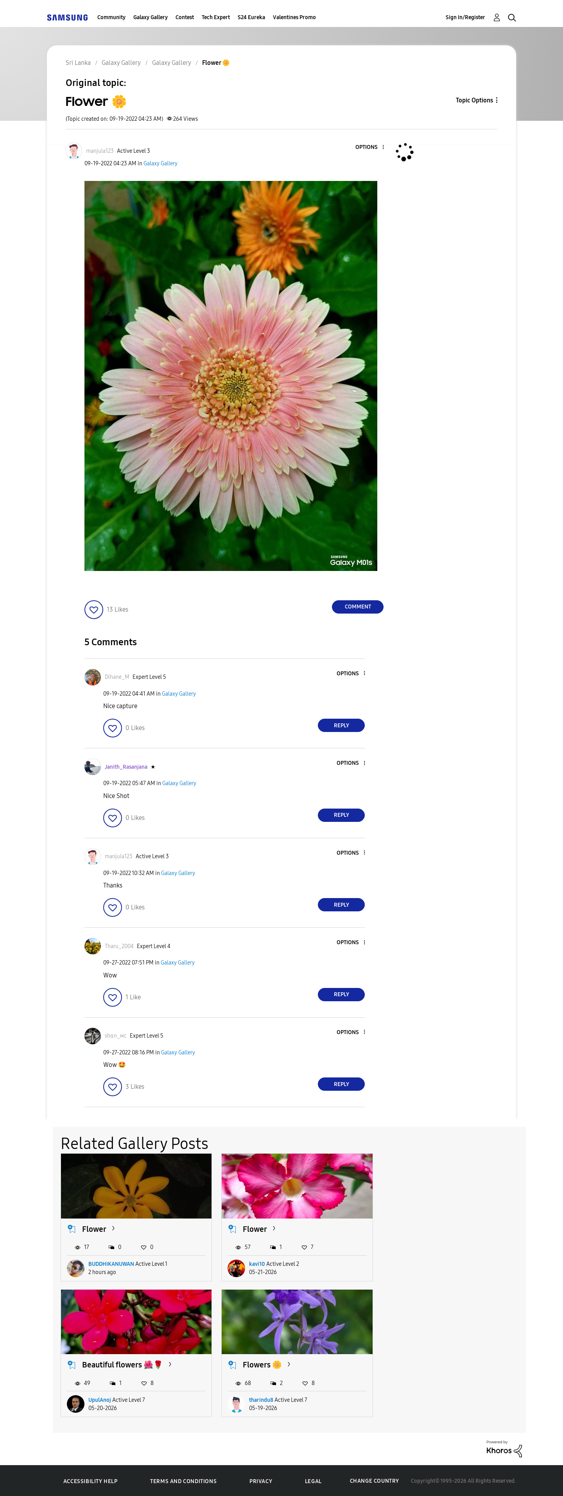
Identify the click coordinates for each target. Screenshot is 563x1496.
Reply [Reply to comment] (341, 725)
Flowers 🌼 (101, 1364)
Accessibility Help (90, 1480)
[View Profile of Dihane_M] (117, 677)
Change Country (374, 1480)
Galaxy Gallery (150, 17)
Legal (313, 1480)
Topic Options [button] (474, 100)
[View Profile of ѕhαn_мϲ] (116, 1036)
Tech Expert (216, 17)
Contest (185, 17)
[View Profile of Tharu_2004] (119, 946)
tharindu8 (100, 1399)
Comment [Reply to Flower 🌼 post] (358, 606)
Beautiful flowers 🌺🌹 (441, 1228)
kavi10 (256, 1263)
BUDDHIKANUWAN (111, 1263)
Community (111, 17)
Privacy (260, 1480)
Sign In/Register (465, 17)
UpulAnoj (418, 1263)
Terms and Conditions (183, 1480)
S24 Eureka (251, 17)
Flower (94, 1228)
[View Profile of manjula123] (100, 151)
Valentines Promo (294, 17)
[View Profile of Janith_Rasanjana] (126, 767)
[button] (370, 147)
